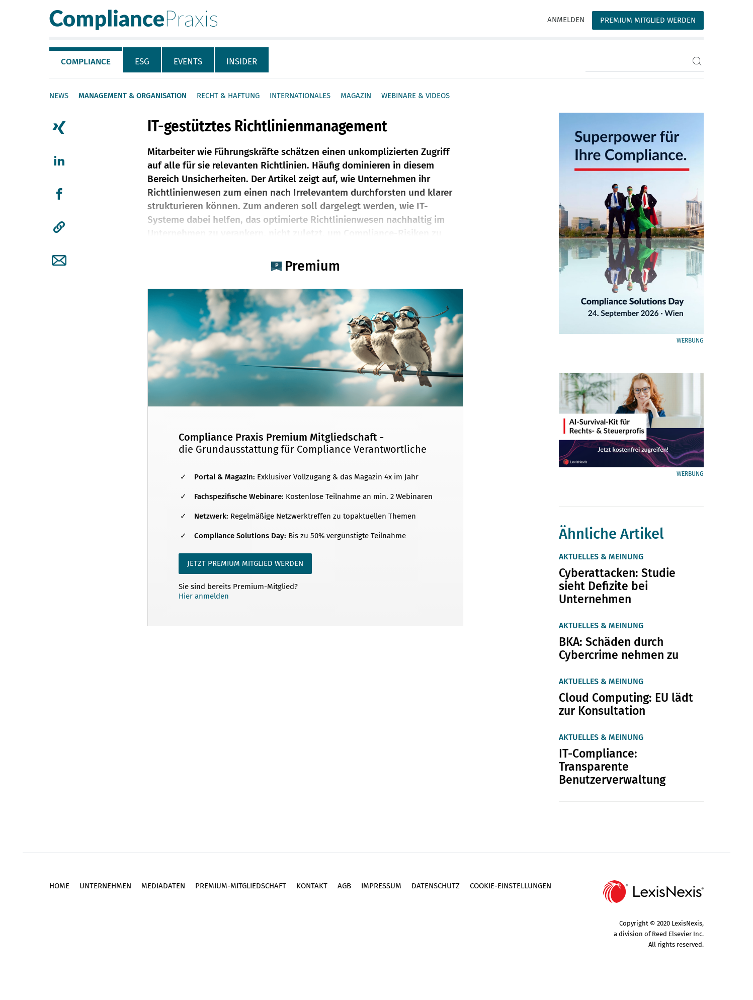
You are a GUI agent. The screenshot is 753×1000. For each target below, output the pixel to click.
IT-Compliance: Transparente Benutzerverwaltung (612, 766)
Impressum (381, 885)
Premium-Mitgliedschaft (240, 885)
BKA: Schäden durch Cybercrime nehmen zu (619, 648)
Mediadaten (163, 885)
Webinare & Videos (415, 95)
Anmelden (565, 19)
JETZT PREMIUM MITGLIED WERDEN (245, 563)
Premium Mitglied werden (648, 20)
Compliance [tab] (86, 61)
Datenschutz (435, 885)
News (58, 95)
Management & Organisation (132, 95)
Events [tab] (188, 61)
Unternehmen (105, 885)
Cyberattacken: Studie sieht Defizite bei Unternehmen (617, 586)
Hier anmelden (204, 596)
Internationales (300, 95)
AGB (344, 885)
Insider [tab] (241, 61)
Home (59, 885)
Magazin (356, 95)
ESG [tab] (142, 61)
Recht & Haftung (228, 95)
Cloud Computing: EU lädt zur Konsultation (626, 704)
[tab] (86, 59)
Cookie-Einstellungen (510, 885)
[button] (59, 227)
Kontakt (311, 885)
